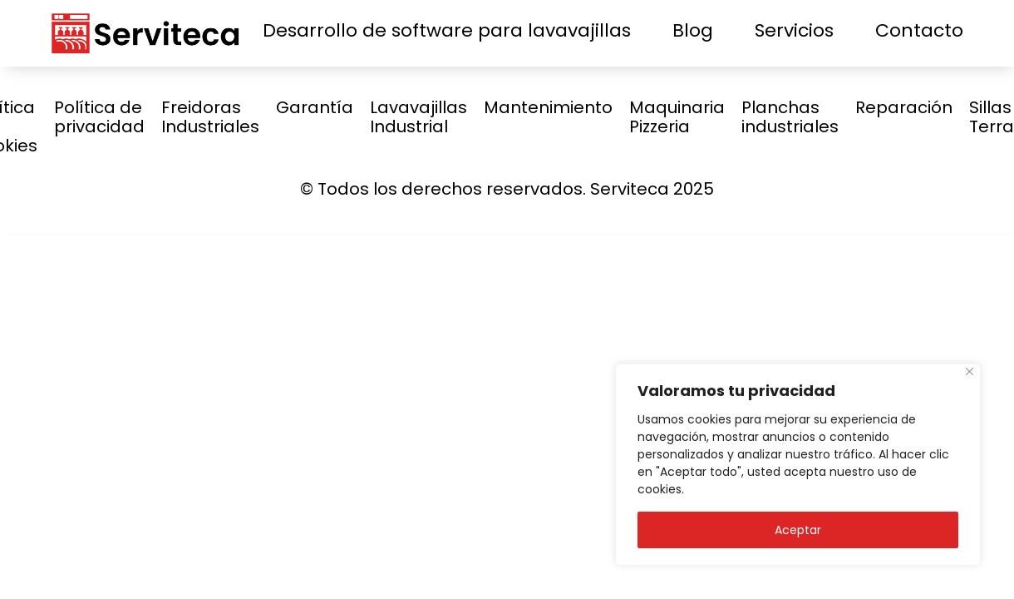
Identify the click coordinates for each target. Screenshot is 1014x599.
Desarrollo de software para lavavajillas (447, 30)
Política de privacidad (99, 117)
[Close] (969, 371)
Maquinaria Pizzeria (677, 117)
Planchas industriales (790, 117)
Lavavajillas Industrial (418, 117)
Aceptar (798, 530)
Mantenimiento (548, 107)
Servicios (794, 30)
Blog (692, 30)
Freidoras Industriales (210, 117)
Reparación (903, 107)
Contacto (919, 30)
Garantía (314, 107)
